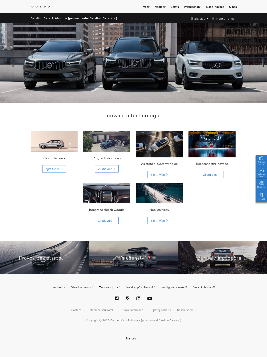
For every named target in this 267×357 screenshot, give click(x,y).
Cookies (76, 310)
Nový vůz (261, 184)
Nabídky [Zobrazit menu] (160, 6)
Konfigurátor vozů (172, 287)
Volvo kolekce (202, 287)
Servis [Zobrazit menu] (175, 6)
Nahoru (133, 338)
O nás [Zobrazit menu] (233, 6)
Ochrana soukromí (101, 310)
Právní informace (132, 310)
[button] (198, 18)
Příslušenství (133, 258)
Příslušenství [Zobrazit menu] (192, 6)
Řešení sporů (185, 310)
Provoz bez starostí (44, 258)
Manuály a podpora (222, 258)
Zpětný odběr (160, 310)
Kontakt (261, 196)
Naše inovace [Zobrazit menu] (215, 6)
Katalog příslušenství (139, 287)
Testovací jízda (261, 172)
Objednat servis (261, 160)
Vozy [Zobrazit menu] (146, 6)
